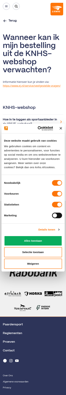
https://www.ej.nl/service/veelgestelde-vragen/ (32, 85)
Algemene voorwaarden (16, 382)
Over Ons (8, 376)
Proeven (9, 341)
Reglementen (12, 333)
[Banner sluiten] (60, 128)
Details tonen (46, 229)
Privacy (7, 388)
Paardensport (13, 324)
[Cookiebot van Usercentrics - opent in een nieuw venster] (39, 128)
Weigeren (33, 263)
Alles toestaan (33, 240)
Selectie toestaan (33, 252)
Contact (9, 350)
